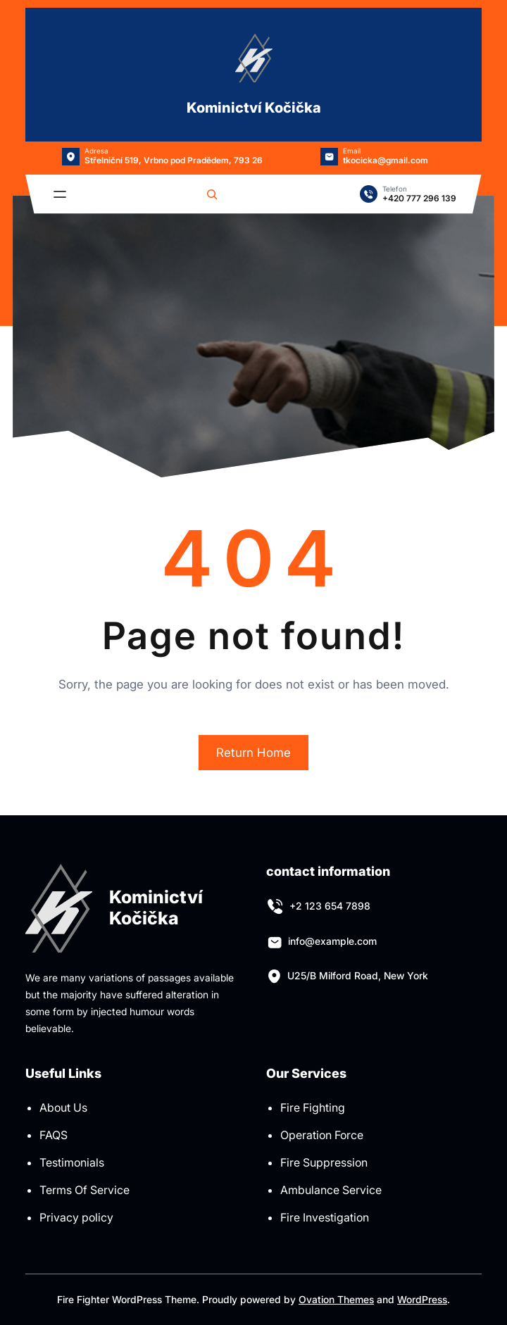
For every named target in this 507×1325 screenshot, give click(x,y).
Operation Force (321, 1135)
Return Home (253, 753)
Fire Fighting (312, 1107)
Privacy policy (76, 1217)
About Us (63, 1107)
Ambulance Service (331, 1190)
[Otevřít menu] (60, 194)
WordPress (422, 1299)
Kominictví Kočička (254, 107)
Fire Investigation (324, 1217)
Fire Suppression (324, 1162)
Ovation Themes (336, 1299)
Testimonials (71, 1162)
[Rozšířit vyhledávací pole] (212, 194)
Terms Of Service (84, 1190)
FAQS (53, 1135)
